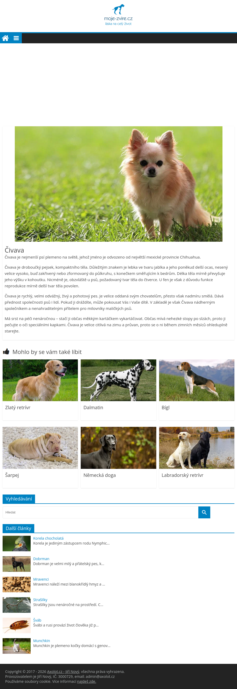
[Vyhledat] (204, 512)
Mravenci (41, 579)
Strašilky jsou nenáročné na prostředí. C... (68, 604)
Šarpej (12, 475)
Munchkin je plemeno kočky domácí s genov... (72, 645)
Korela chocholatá (48, 538)
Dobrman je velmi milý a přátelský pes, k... (68, 563)
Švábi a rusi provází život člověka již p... (66, 625)
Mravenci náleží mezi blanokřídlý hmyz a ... (69, 584)
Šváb (37, 620)
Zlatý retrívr (17, 407)
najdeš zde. (86, 681)
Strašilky (40, 599)
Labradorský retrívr (183, 475)
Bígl (166, 407)
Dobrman (41, 558)
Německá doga (99, 475)
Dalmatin (93, 407)
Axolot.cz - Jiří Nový (63, 671)
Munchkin (41, 640)
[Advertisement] (118, 82)
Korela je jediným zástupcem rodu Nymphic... (71, 543)
